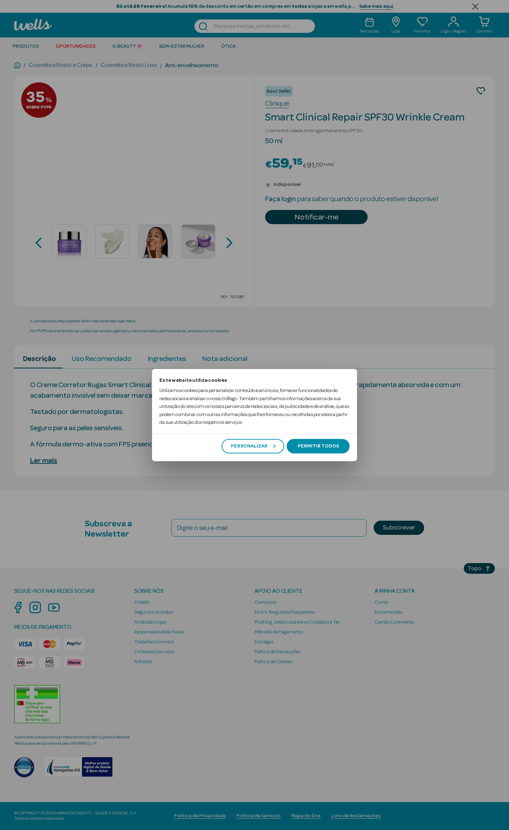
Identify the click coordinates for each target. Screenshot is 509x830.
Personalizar (253, 446)
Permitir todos (318, 446)
